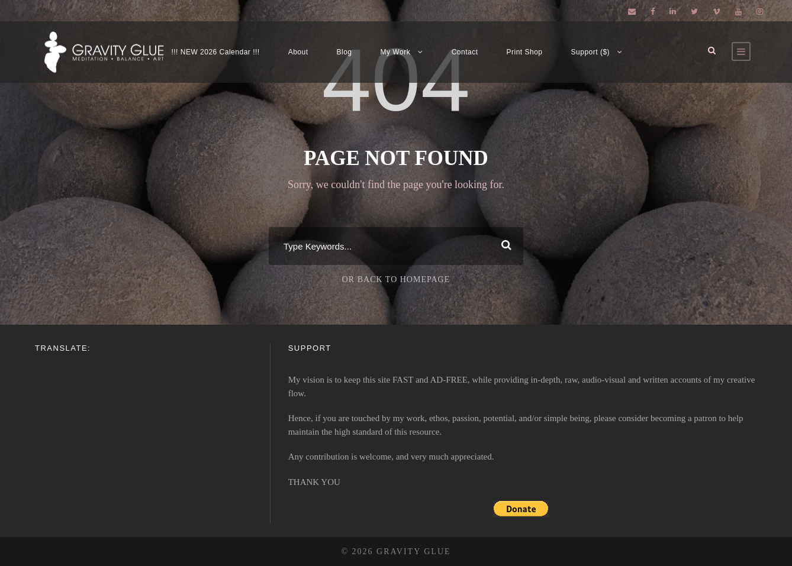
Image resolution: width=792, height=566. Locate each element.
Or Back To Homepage (396, 279)
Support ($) (590, 52)
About (298, 52)
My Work (396, 52)
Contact (465, 52)
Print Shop (525, 52)
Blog (344, 52)
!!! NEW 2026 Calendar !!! (215, 52)
